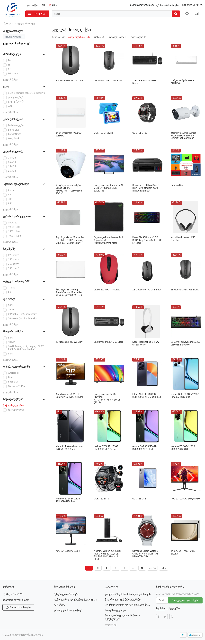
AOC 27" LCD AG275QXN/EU (185, 498)
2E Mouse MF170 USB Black (146, 289)
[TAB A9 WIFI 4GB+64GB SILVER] (186, 530)
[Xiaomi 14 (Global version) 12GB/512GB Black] (71, 426)
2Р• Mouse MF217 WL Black (108, 80)
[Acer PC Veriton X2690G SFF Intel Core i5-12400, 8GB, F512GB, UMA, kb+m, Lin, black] (109, 530)
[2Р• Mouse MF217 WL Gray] (71, 60)
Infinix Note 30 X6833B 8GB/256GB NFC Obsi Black (146, 395)
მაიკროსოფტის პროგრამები (123, 599)
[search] (116, 13)
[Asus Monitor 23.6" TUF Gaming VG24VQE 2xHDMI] (71, 373)
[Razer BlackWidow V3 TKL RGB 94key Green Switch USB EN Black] (147, 217)
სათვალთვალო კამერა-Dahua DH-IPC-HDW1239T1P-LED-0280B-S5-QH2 (69, 189)
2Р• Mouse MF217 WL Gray (69, 80)
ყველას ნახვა (10, 79)
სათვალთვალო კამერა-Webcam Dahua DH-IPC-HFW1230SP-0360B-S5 (184, 136)
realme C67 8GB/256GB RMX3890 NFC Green (106, 447)
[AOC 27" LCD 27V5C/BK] (71, 530)
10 (142, 568)
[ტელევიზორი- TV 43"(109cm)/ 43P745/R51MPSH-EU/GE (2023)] (109, 373)
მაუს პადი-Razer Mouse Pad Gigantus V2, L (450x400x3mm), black (108, 240)
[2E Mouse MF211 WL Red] (109, 269)
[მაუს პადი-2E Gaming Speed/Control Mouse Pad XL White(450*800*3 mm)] (71, 269)
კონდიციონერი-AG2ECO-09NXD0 (69, 134)
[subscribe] (162, 600)
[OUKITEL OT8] (147, 478)
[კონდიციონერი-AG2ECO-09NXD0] (71, 112)
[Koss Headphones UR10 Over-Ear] (186, 217)
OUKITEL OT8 (139, 498)
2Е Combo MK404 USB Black (109, 342)
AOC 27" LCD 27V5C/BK (68, 551)
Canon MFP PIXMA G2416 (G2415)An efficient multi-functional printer (145, 188)
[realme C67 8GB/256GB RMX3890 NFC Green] (109, 426)
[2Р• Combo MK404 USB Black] (147, 60)
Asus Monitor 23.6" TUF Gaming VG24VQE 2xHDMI (69, 395)
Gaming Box (177, 185)
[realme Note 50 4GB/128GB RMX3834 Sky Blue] (186, 373)
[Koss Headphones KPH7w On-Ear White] (147, 321)
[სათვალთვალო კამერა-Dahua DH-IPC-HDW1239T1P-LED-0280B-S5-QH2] (71, 164)
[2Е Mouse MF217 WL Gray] (71, 321)
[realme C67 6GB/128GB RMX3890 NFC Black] (71, 478)
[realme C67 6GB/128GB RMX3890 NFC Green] (186, 426)
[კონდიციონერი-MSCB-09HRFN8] (186, 60)
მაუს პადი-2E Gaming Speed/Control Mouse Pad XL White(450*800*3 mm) (69, 292)
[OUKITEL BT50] (147, 112)
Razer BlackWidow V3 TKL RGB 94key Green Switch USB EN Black (147, 240)
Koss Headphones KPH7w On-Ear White (145, 343)
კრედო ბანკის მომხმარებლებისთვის (128, 594)
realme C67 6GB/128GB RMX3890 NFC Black (68, 500)
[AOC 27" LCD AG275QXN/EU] (186, 478)
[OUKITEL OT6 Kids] (109, 112)
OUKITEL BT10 (101, 498)
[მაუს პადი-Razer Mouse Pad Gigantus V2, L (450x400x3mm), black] (109, 217)
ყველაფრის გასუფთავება (17, 43)
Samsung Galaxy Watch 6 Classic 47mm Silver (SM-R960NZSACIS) (145, 554)
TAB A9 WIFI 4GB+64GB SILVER (183, 552)
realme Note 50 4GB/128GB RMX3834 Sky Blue (185, 395)
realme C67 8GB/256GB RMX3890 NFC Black (144, 447)
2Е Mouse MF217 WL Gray (69, 342)
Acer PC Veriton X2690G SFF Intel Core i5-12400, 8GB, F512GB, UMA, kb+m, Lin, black (108, 555)
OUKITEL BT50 (139, 133)
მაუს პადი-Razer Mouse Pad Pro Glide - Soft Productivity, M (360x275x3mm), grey (70, 240)
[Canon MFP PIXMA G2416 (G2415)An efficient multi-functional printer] (147, 164)
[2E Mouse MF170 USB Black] (147, 269)
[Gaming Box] (186, 164)
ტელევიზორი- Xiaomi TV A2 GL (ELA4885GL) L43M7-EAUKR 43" (109, 188)
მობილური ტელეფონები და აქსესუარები (122, 617)
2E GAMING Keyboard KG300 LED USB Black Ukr (185, 343)
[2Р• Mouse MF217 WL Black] (109, 60)
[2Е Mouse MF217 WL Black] (186, 269)
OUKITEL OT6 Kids (103, 133)
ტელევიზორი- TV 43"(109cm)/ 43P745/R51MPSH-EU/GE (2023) (107, 398)
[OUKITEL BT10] (109, 478)
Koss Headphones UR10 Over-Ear (183, 238)
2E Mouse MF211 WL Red (107, 289)
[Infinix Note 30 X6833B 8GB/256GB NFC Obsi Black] (147, 373)
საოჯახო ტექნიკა (115, 610)
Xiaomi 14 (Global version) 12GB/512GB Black (69, 447)
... (133, 568)
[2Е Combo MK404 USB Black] (109, 321)
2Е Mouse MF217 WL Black (185, 289)
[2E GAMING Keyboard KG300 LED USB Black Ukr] (186, 321)
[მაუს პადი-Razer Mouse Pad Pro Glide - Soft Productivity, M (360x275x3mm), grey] (71, 217)
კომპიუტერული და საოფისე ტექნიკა (127, 604)
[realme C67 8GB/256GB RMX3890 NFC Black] (147, 426)
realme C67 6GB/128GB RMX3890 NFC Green (183, 447)
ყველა (152, 568)
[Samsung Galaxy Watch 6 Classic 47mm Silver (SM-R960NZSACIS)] (147, 530)
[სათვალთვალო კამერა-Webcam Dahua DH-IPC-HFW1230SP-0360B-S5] (186, 112)
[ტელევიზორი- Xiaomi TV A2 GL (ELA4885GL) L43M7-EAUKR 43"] (109, 164)
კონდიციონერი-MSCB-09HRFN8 (183, 82)
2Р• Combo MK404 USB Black (144, 82)
